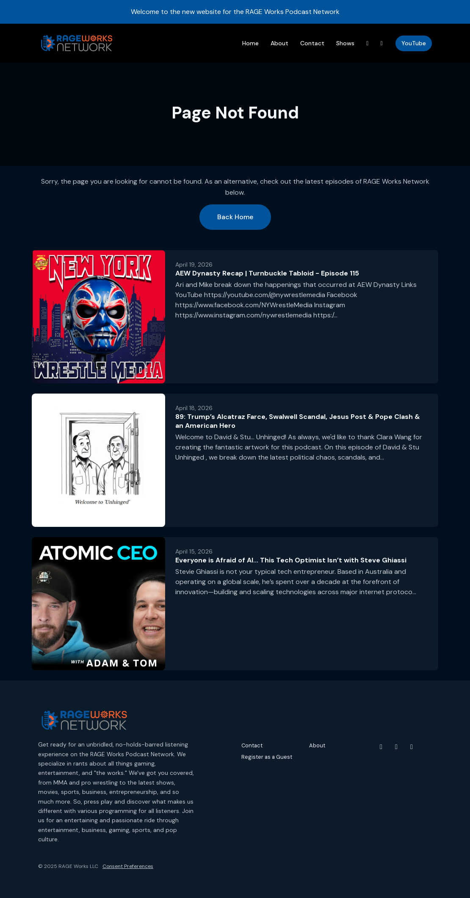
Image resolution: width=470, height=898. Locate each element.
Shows (345, 43)
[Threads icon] (411, 747)
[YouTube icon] (381, 747)
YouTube (413, 43)
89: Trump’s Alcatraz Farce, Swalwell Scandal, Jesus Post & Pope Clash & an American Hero (297, 421)
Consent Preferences (127, 866)
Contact (312, 43)
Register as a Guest (266, 756)
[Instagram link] (382, 43)
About (279, 43)
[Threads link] (367, 43)
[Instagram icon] (396, 747)
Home (250, 43)
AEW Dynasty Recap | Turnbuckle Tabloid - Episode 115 (267, 273)
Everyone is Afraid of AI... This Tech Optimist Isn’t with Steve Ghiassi (290, 560)
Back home (235, 216)
